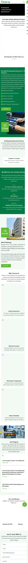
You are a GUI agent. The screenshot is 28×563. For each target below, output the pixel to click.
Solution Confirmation (8, 96)
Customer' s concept (14, 158)
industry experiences (14, 311)
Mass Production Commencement (11, 104)
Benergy (20, 524)
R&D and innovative (14, 346)
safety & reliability (14, 416)
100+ (14, 194)
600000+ (14, 203)
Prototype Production (8, 98)
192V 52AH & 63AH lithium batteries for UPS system (13, 485)
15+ (14, 185)
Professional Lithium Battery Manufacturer (6, 9)
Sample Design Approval (9, 101)
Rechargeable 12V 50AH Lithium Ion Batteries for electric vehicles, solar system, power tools (14, 57)
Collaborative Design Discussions (11, 93)
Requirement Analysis (8, 90)
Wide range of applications (14, 381)
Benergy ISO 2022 (7, 524)
